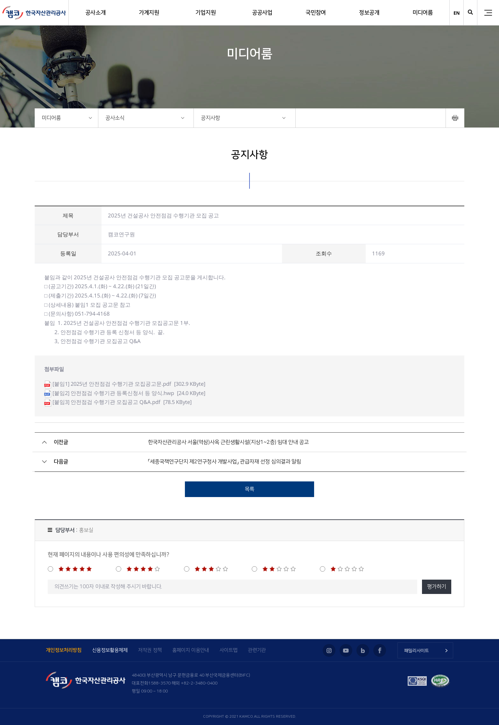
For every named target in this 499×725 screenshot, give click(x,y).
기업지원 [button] (205, 13)
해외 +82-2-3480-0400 (194, 683)
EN (456, 13)
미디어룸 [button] (422, 13)
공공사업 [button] (262, 13)
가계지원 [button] (149, 13)
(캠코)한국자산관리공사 (34, 13)
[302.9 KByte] (132, 383)
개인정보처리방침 (63, 650)
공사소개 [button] (95, 13)
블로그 (362, 650)
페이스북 (379, 650)
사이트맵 (228, 650)
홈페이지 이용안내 (190, 650)
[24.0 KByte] (131, 393)
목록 (249, 489)
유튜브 (346, 650)
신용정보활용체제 (110, 650)
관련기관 (257, 650)
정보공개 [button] (369, 13)
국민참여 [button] (316, 13)
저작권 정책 (150, 650)
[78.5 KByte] (124, 402)
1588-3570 (159, 683)
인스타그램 (329, 650)
